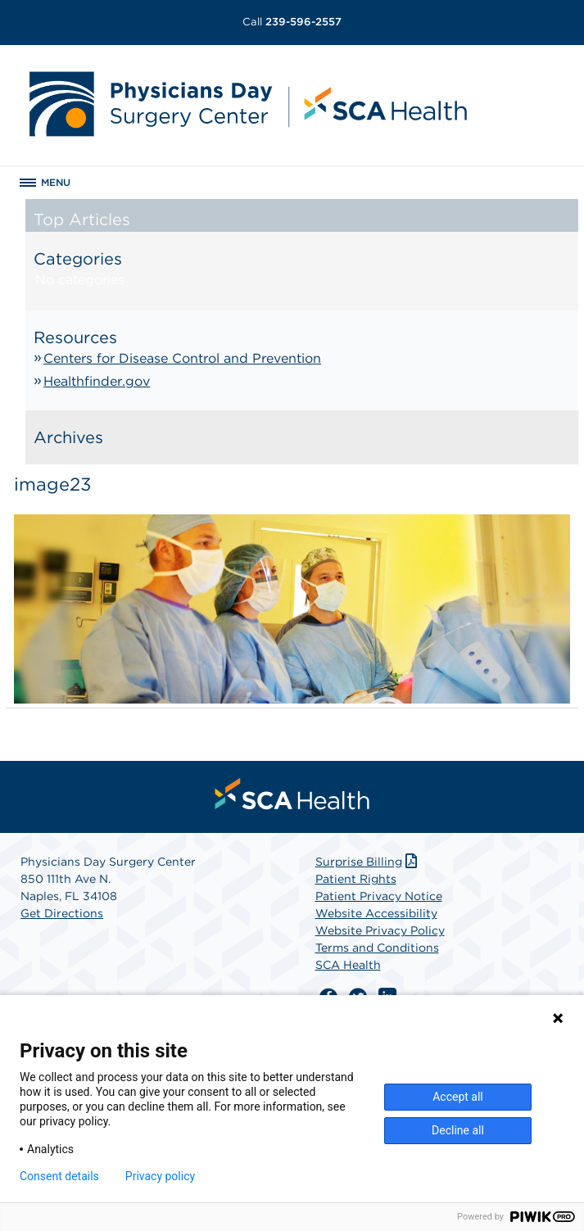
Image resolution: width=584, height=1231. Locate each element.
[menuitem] (292, 793)
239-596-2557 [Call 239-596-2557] (292, 22)
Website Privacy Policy (380, 930)
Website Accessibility (376, 913)
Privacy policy (160, 1176)
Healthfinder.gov (96, 381)
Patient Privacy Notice (378, 896)
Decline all (458, 1130)
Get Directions (61, 913)
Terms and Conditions (377, 947)
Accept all (457, 1096)
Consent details (59, 1176)
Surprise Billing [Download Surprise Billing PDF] (368, 861)
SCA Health (348, 964)
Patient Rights (355, 878)
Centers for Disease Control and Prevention (182, 358)
